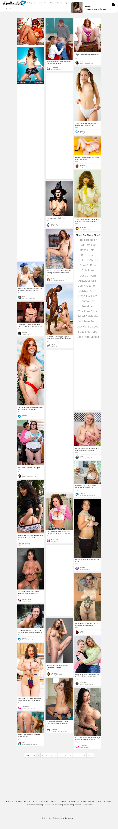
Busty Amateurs (85, 633)
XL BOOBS (54, 68)
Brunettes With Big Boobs (59, 731)
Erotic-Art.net (57, 818)
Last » (90, 755)
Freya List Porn (87, 296)
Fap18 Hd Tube (87, 331)
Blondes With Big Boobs (87, 495)
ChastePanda (26, 599)
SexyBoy (82, 165)
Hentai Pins (78, 805)
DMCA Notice (68, 805)
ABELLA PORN (87, 280)
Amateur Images (85, 569)
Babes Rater (87, 250)
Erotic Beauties (87, 239)
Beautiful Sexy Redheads (30, 417)
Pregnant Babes (85, 167)
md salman (54, 673)
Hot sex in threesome (86, 684)
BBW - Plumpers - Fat (86, 63)
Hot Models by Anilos (57, 280)
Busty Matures (26, 601)
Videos (52, 3)
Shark (53, 344)
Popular (59, 3)
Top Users (68, 3)
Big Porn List (88, 244)
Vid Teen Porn (87, 321)
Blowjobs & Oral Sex (28, 298)
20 (70, 755)
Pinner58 (82, 567)
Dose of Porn (88, 275)
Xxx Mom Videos (87, 326)
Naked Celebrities (88, 316)
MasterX (82, 62)
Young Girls (83, 133)
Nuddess (87, 306)
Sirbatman (83, 227)
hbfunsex (25, 332)
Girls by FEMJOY (56, 675)
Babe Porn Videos (88, 336)
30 (75, 755)
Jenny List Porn (87, 285)
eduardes (54, 224)
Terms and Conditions (34, 805)
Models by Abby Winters (87, 458)
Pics (40, 3)
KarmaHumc (26, 543)
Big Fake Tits (55, 541)
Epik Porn (88, 270)
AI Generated (55, 225)
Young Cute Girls (85, 229)
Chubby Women (27, 334)
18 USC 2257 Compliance (52, 805)
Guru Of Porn (88, 265)
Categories (32, 3)
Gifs (45, 3)
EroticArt (82, 131)
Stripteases (88, 805)
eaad (52, 278)
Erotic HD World (88, 260)
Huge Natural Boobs (28, 708)
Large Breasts (84, 747)
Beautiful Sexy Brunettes (30, 640)
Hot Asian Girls (27, 545)
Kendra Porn (88, 301)
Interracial (54, 346)
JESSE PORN (87, 290)
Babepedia (87, 255)
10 (65, 755)
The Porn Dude (87, 311)
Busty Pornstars (56, 69)
